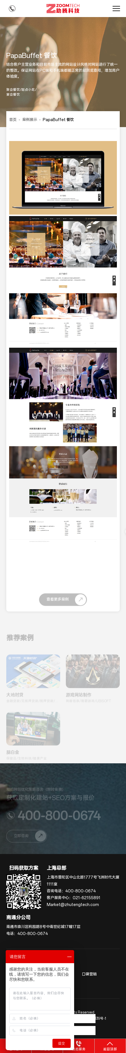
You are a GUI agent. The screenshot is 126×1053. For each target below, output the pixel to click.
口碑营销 (89, 974)
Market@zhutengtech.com (73, 904)
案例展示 (29, 119)
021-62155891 (86, 898)
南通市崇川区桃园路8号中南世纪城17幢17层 (43, 927)
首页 (13, 119)
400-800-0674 (80, 891)
